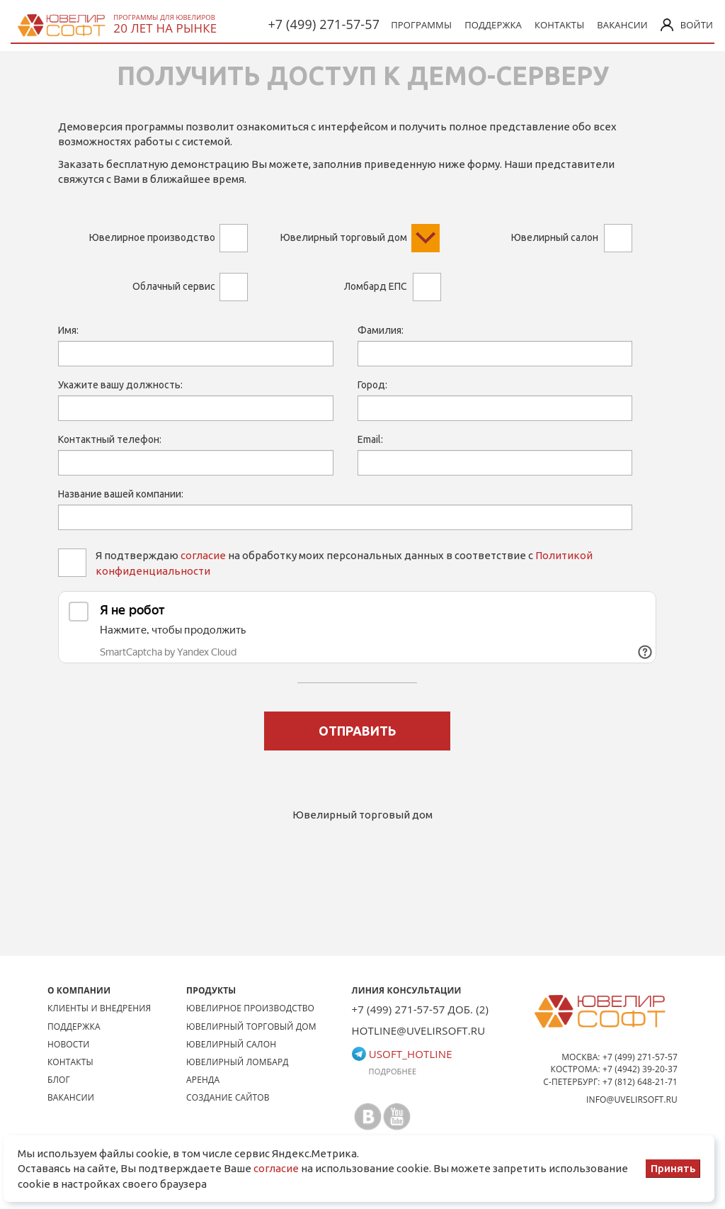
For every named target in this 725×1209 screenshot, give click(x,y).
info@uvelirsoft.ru (632, 1099)
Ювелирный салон (231, 1044)
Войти (687, 24)
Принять (673, 1168)
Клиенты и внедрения (99, 1008)
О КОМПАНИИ (78, 990)
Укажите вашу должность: (120, 384)
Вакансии (622, 24)
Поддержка (493, 24)
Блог (58, 1080)
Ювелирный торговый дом (251, 1026)
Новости (68, 1044)
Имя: (68, 330)
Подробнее (393, 1071)
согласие (203, 555)
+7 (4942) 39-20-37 (640, 1069)
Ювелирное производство (250, 1008)
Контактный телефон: (109, 439)
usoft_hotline (402, 1054)
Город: (372, 384)
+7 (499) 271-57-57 (323, 24)
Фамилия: (381, 330)
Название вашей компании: (120, 494)
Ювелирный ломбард (237, 1062)
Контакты (559, 24)
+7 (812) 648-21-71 (640, 1082)
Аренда (202, 1080)
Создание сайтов (228, 1097)
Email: (370, 439)
